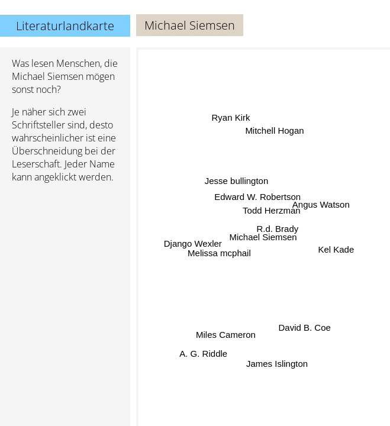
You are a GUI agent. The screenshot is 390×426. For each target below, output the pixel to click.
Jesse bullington (237, 183)
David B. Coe (304, 329)
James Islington (277, 364)
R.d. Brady (278, 228)
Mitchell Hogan (273, 131)
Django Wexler (193, 243)
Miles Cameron (225, 333)
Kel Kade (336, 249)
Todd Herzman (272, 210)
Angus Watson (321, 206)
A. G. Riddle (204, 352)
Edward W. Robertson (258, 197)
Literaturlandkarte (65, 26)
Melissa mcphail (220, 253)
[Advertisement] (65, 255)
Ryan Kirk (229, 120)
